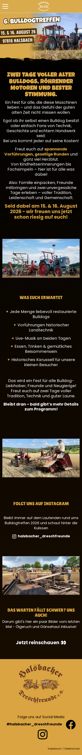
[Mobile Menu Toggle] (5, 6)
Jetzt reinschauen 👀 (41, 642)
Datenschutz (72, 748)
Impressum (55, 748)
